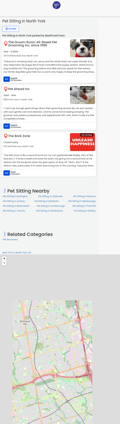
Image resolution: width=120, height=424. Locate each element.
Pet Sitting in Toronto (14, 210)
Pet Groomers (10, 239)
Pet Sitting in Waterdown (49, 210)
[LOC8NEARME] (60, 5)
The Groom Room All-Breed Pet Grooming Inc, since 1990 (32, 44)
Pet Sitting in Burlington (15, 196)
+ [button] (4, 258)
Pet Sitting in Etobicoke (50, 196)
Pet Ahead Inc (19, 89)
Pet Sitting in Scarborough (51, 205)
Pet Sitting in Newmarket (16, 205)
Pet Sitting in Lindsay (14, 201)
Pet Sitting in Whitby (85, 210)
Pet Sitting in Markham (47, 201)
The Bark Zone (19, 135)
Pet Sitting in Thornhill (84, 205)
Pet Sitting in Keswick (84, 196)
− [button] (4, 263)
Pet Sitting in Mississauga (82, 201)
